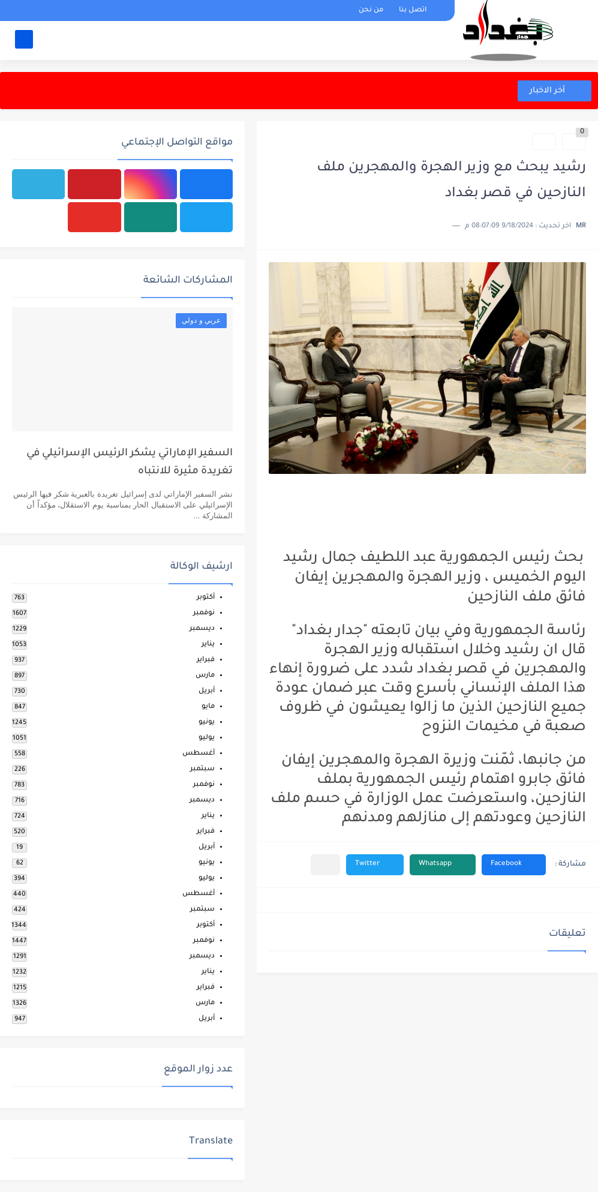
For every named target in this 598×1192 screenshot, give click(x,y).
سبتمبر (202, 769)
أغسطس (198, 754)
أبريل (207, 691)
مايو (208, 707)
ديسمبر (202, 629)
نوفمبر (204, 613)
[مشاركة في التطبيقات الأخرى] (325, 864)
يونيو (207, 722)
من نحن (371, 10)
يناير (208, 644)
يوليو (207, 738)
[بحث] (24, 40)
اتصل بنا (412, 10)
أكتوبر (206, 598)
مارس (205, 676)
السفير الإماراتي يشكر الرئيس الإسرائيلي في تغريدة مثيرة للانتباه (129, 463)
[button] (514, 864)
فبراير (206, 660)
